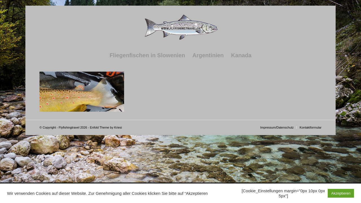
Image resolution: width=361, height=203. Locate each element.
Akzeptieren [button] (341, 193)
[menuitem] (147, 55)
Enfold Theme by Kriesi (106, 127)
